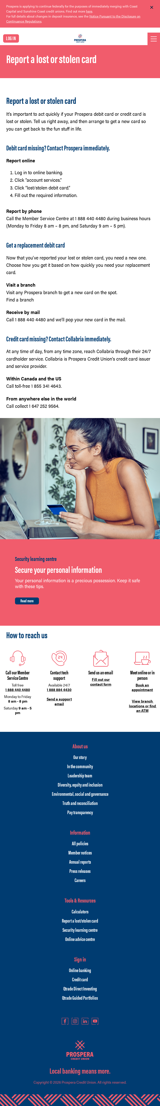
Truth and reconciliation (80, 802)
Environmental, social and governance (80, 793)
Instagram (75, 1021)
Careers (80, 880)
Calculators (80, 911)
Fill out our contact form (100, 682)
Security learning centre (80, 929)
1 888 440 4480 (17, 689)
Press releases (80, 870)
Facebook (65, 1021)
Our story (80, 756)
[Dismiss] (152, 7)
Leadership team (80, 775)
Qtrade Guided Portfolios (80, 997)
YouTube (95, 1021)
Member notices (80, 852)
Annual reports (80, 861)
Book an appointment (142, 687)
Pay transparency (80, 812)
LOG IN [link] (11, 38)
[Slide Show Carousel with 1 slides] (80, 16)
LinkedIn (85, 1021)
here (89, 11)
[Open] (154, 39)
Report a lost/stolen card (80, 920)
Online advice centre (80, 938)
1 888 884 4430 (59, 689)
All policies (80, 843)
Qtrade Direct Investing (80, 988)
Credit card (80, 979)
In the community (80, 766)
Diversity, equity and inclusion (80, 784)
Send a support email (59, 701)
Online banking (80, 970)
